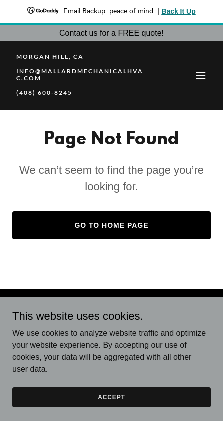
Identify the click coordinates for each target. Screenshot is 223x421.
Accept (111, 396)
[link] (81, 92)
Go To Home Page (111, 225)
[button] (201, 75)
